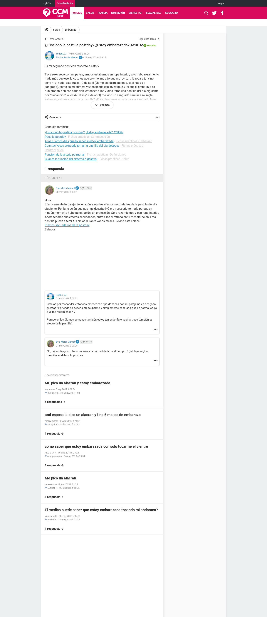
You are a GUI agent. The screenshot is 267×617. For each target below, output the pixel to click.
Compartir (55, 117)
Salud (90, 12)
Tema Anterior (56, 38)
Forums (77, 12)
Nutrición (118, 12)
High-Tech (48, 3)
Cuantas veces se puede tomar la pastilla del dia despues (82, 145)
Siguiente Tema (147, 38)
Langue (220, 3)
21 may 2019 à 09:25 (95, 57)
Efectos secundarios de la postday (67, 225)
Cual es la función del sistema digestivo (71, 159)
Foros (56, 29)
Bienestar (135, 12)
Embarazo (70, 29)
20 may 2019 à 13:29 (66, 192)
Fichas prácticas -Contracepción (89, 136)
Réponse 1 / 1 (53, 177)
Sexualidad (153, 12)
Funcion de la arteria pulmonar (65, 154)
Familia (103, 12)
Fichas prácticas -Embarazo (134, 141)
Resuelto (151, 45)
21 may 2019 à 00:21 (67, 298)
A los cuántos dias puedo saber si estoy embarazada (79, 141)
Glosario (171, 12)
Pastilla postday (55, 136)
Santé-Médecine (65, 3)
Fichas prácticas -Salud (114, 159)
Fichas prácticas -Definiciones (106, 154)
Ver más (104, 104)
